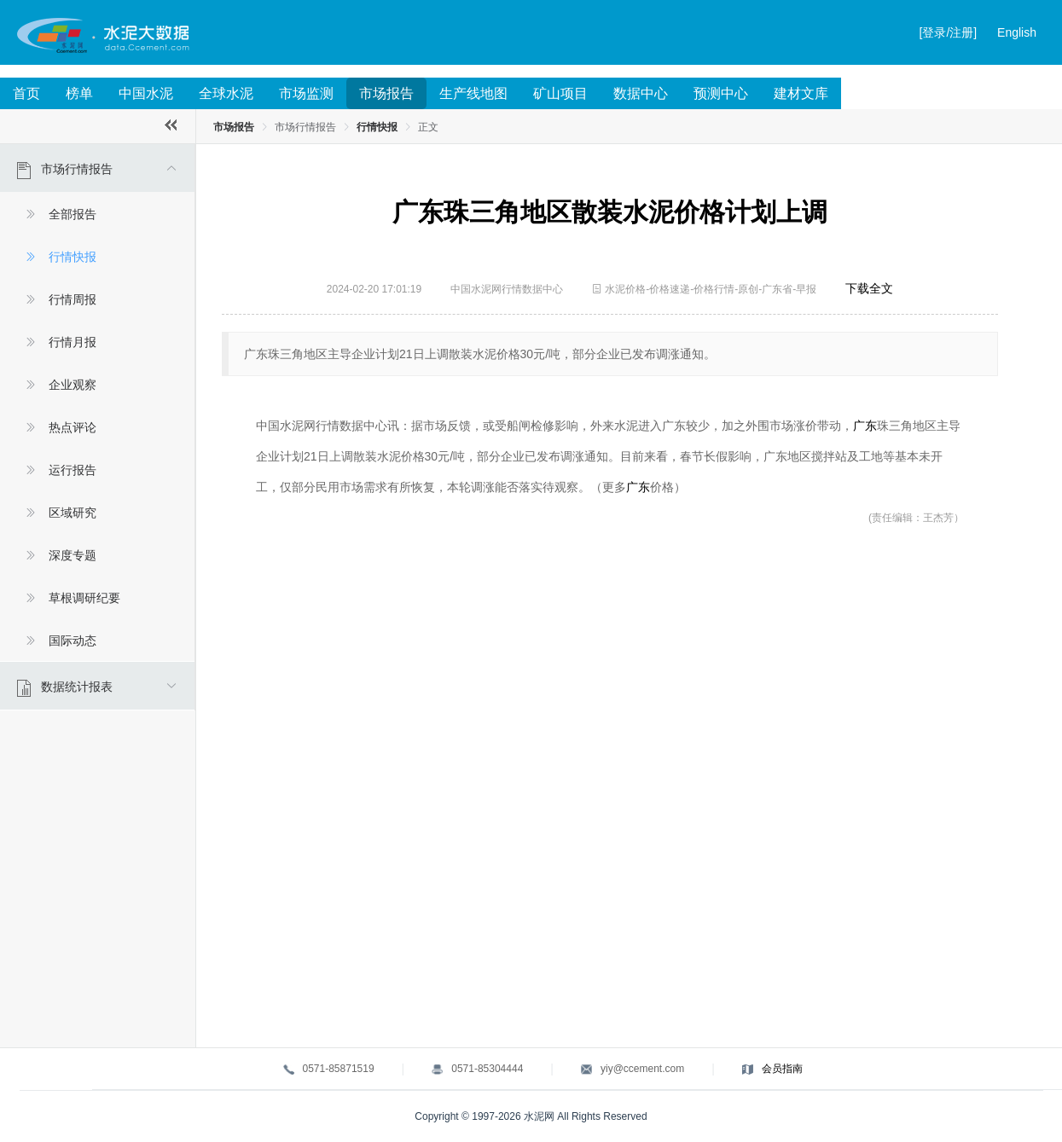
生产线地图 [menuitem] (473, 93)
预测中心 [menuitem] (720, 93)
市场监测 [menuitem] (306, 93)
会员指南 (782, 1069)
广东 (865, 425)
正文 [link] (428, 127)
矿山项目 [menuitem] (560, 93)
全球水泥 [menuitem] (226, 93)
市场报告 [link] (233, 127)
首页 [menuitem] (26, 93)
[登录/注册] (949, 32)
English (1016, 32)
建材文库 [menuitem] (801, 93)
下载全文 (869, 288)
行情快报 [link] (377, 127)
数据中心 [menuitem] (640, 93)
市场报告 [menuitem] (386, 93)
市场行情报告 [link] (305, 127)
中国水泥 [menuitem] (146, 93)
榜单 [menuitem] (79, 93)
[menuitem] (97, 403)
